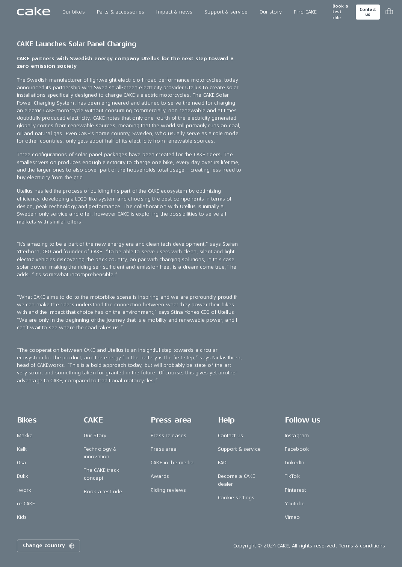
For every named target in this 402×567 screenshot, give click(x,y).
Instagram (297, 435)
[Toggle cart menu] (389, 12)
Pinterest (295, 490)
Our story (271, 12)
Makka (25, 435)
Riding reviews (168, 490)
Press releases (168, 435)
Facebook (297, 449)
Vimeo (292, 517)
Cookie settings (236, 497)
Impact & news (174, 12)
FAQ (222, 462)
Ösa (21, 462)
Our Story (95, 435)
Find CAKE (305, 12)
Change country (49, 546)
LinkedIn (294, 462)
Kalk (22, 449)
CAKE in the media (172, 462)
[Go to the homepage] (33, 12)
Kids (22, 517)
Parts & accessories (121, 12)
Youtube (295, 503)
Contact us (368, 12)
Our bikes (73, 12)
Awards (160, 476)
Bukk (23, 476)
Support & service (225, 12)
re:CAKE (26, 503)
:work (24, 490)
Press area (164, 449)
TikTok (292, 476)
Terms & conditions (362, 546)
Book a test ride (340, 12)
